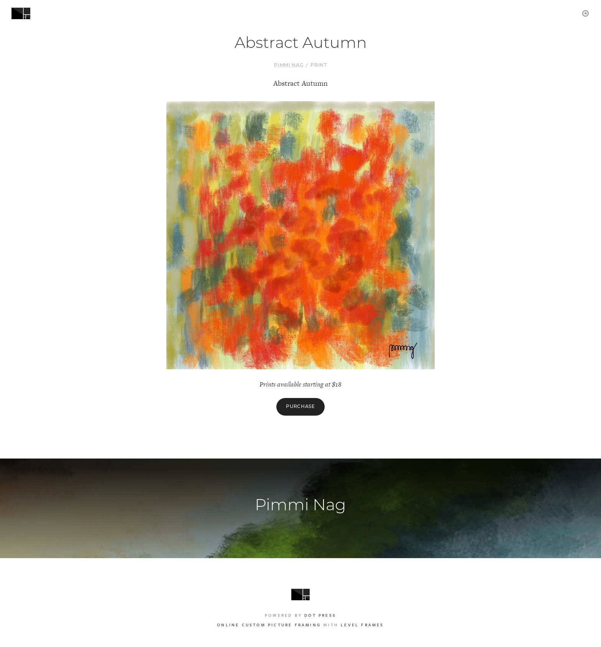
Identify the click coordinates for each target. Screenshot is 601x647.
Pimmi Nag (288, 65)
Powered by (300, 615)
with (300, 625)
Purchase (300, 407)
